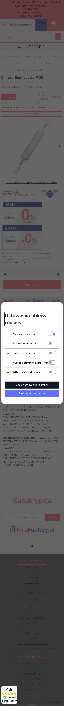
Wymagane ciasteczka (23, 334)
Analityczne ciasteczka (23, 353)
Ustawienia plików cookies (25, 319)
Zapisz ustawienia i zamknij (32, 385)
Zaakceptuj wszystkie (32, 393)
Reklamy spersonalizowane (26, 372)
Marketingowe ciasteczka (25, 343)
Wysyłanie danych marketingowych (30, 362)
